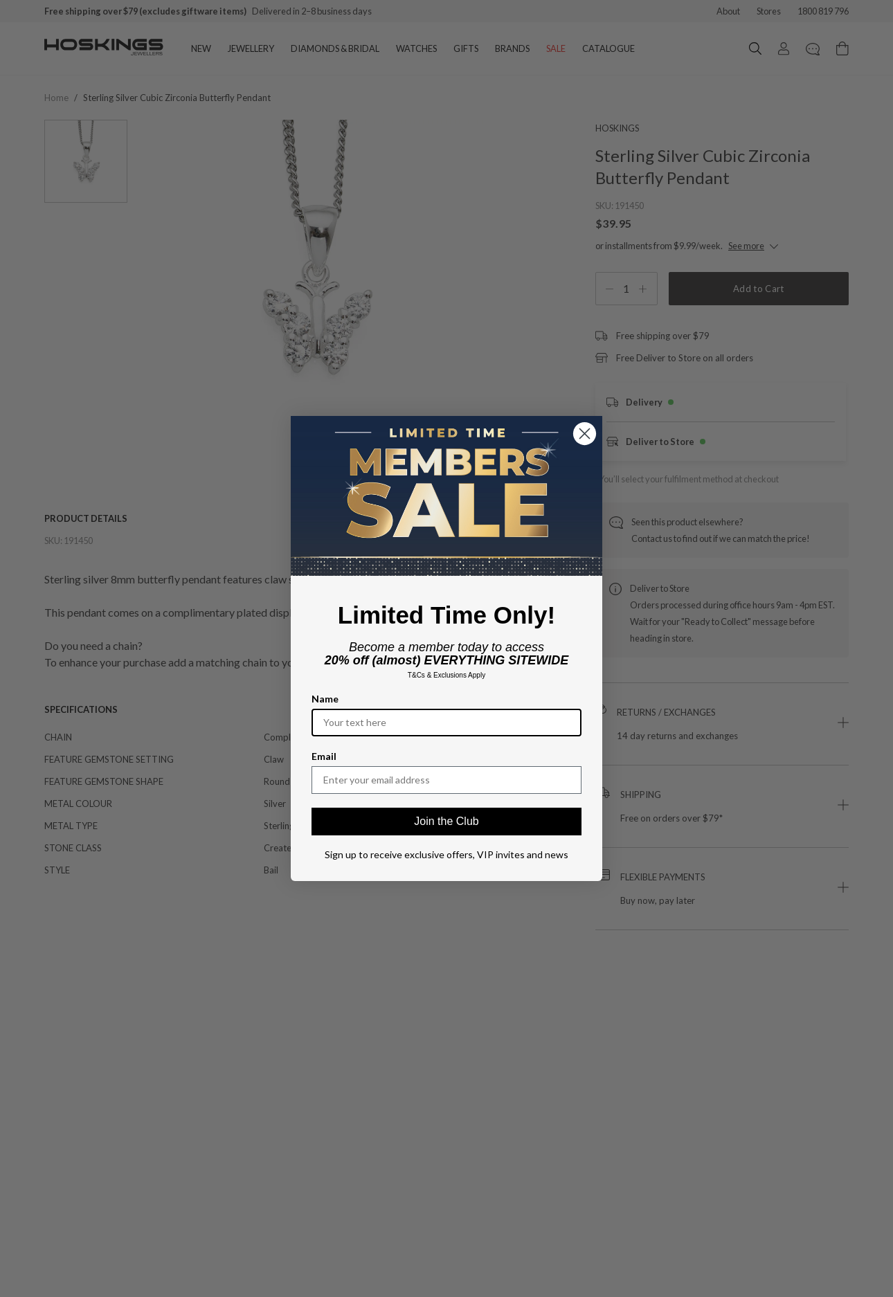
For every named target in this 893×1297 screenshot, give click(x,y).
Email (324, 756)
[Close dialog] (584, 433)
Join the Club (446, 821)
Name (325, 699)
